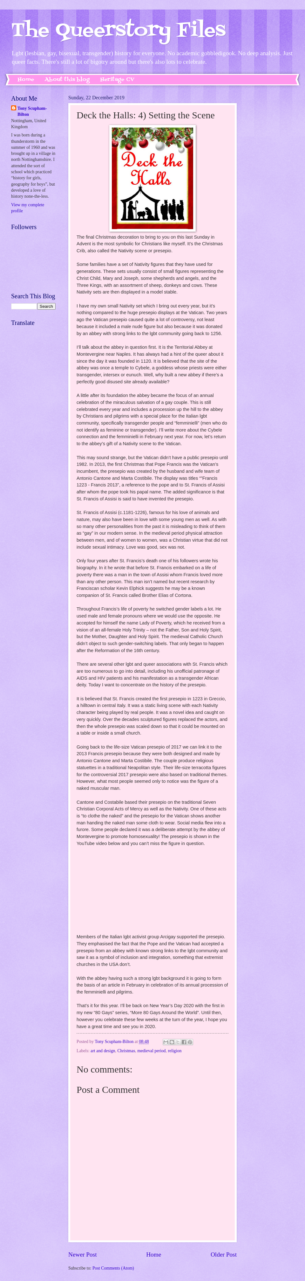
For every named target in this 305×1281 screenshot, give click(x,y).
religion (174, 1050)
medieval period (151, 1050)
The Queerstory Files (118, 31)
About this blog (67, 79)
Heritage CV (117, 79)
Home (25, 79)
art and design (103, 1050)
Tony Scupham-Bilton (32, 111)
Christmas (126, 1050)
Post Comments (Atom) (113, 1268)
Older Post (224, 1254)
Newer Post (82, 1254)
